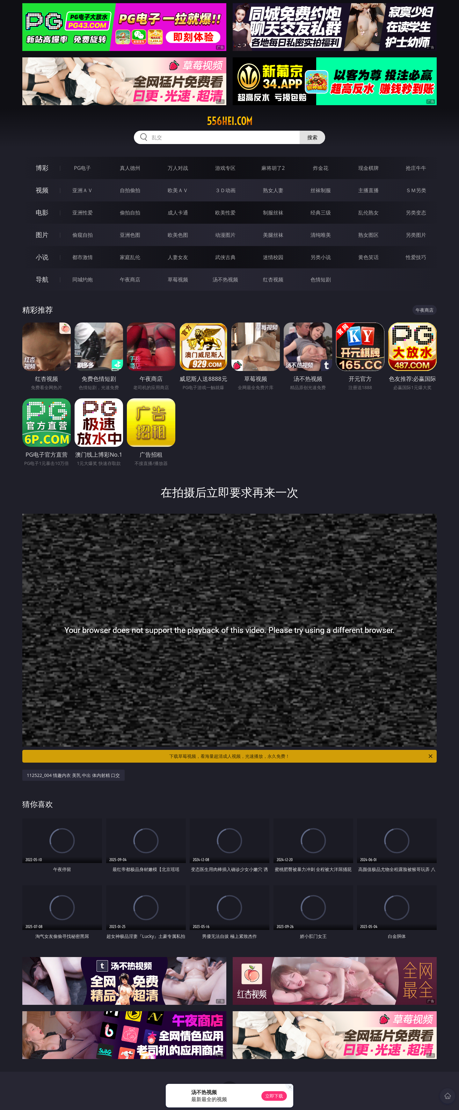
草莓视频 (178, 279)
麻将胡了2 (273, 167)
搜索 (312, 137)
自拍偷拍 (130, 190)
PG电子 (82, 167)
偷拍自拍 (130, 212)
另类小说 (320, 257)
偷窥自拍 (82, 234)
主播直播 (368, 190)
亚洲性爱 (82, 212)
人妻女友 (178, 257)
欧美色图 (178, 234)
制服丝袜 (273, 212)
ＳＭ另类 (416, 190)
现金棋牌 (368, 167)
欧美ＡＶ (178, 190)
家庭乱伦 (130, 257)
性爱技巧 (416, 257)
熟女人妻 (273, 190)
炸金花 (320, 167)
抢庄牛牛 (416, 167)
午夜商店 (130, 279)
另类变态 (416, 212)
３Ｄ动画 (225, 190)
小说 (42, 257)
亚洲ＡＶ (82, 190)
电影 (42, 212)
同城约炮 (82, 279)
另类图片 (416, 234)
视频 (42, 190)
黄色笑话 (368, 257)
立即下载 (274, 1096)
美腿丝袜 (273, 234)
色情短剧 (320, 279)
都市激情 (82, 257)
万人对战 (178, 167)
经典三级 (320, 212)
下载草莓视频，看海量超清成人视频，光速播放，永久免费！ (301, 756)
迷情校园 (273, 257)
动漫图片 (225, 234)
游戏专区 (225, 167)
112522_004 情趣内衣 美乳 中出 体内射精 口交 (73, 775)
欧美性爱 (225, 212)
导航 (42, 279)
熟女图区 (368, 234)
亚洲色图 (130, 234)
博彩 (42, 167)
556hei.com (229, 121)
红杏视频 (273, 279)
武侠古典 (225, 257)
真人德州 (130, 167)
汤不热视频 (225, 279)
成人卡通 (178, 212)
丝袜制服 (320, 190)
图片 (42, 234)
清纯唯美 (320, 234)
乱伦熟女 (368, 212)
